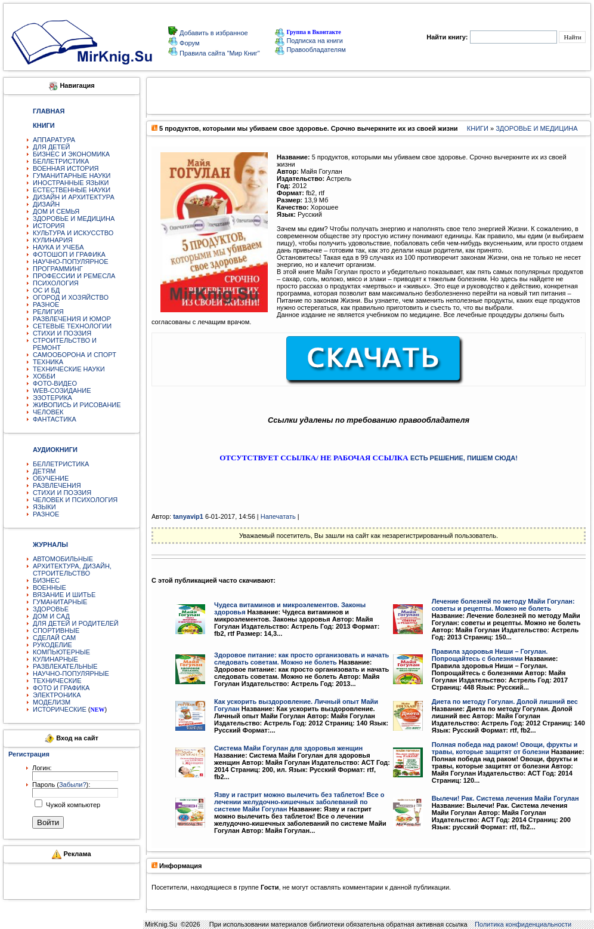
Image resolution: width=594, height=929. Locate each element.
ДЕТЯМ (44, 471)
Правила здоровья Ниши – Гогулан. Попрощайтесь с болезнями (490, 655)
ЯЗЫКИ (44, 506)
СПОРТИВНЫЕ (56, 630)
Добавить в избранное (213, 32)
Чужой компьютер (72, 804)
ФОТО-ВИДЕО (55, 383)
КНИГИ (477, 128)
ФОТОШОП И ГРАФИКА (69, 254)
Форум (188, 43)
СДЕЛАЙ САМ (54, 637)
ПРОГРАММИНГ (58, 268)
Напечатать (278, 516)
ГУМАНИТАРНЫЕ (60, 601)
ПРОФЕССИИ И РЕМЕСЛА (74, 275)
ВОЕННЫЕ (49, 587)
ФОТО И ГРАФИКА (61, 687)
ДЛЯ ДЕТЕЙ (51, 146)
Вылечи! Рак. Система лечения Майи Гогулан (505, 798)
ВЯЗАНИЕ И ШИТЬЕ (64, 594)
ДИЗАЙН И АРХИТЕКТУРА (74, 197)
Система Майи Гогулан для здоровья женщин (288, 748)
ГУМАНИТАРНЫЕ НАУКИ (72, 175)
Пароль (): (61, 784)
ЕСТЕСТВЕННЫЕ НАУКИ (71, 189)
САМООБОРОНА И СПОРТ (74, 354)
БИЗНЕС (46, 580)
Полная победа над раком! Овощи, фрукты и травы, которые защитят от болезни (505, 748)
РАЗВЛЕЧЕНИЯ (57, 485)
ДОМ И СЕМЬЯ (56, 211)
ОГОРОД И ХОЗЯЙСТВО (71, 297)
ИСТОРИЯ (48, 225)
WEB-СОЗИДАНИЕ (62, 390)
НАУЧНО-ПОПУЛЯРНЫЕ (71, 673)
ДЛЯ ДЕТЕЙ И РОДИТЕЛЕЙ (76, 623)
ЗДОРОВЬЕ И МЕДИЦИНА (74, 218)
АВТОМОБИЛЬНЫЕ (63, 558)
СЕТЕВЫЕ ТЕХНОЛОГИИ (72, 326)
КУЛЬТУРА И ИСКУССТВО (73, 232)
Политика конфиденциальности (523, 924)
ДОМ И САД (51, 616)
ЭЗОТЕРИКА (52, 397)
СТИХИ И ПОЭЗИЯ (62, 333)
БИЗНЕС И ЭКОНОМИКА (71, 154)
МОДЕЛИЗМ (51, 702)
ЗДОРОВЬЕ (51, 609)
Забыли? (72, 784)
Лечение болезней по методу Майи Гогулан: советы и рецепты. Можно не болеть (503, 605)
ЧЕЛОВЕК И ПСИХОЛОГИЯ (75, 499)
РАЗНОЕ (46, 304)
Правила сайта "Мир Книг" (219, 53)
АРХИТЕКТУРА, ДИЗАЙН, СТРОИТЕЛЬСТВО (72, 569)
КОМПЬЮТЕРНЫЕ (61, 652)
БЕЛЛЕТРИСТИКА (61, 161)
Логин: (42, 767)
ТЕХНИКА (48, 361)
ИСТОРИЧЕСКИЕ (59, 709)
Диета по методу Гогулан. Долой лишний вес (505, 701)
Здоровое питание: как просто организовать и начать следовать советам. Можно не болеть (301, 658)
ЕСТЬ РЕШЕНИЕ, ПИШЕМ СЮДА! (464, 458)
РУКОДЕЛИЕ (52, 644)
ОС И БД (46, 290)
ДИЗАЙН (46, 204)
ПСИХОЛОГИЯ (56, 283)
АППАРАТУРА (54, 139)
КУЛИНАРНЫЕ (55, 659)
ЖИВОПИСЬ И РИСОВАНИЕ (77, 404)
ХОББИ (44, 376)
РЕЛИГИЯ (48, 311)
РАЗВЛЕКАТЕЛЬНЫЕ (65, 666)
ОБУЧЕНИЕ (51, 478)
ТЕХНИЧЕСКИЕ (57, 680)
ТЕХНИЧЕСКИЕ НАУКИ (69, 369)
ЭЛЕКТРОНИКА (57, 695)
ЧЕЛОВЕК (48, 412)
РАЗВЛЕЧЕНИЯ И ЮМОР (72, 318)
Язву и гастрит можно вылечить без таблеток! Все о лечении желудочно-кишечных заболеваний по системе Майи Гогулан (299, 802)
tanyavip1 (188, 516)
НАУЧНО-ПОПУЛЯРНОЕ (71, 261)
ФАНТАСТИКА (54, 419)
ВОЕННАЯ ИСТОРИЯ (66, 168)
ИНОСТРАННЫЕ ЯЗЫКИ (71, 182)
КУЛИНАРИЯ (53, 240)
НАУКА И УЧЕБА (58, 247)
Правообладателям (310, 49)
